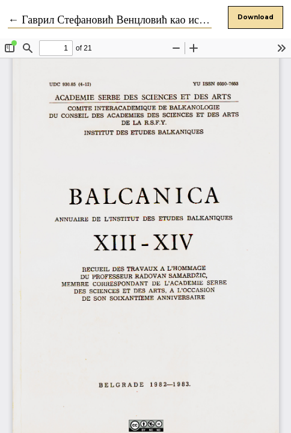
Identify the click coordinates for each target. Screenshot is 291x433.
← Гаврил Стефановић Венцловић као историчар (122, 20)
